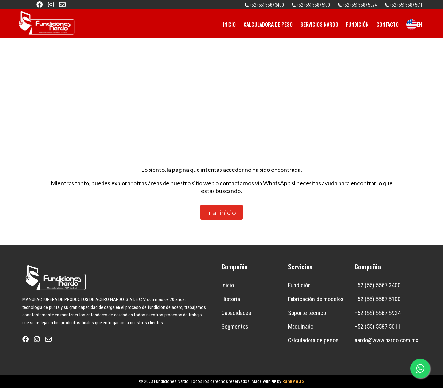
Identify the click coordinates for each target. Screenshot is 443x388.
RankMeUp (293, 381)
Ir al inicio (221, 212)
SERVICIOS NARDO (319, 24)
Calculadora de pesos (313, 340)
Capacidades (236, 312)
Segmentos (234, 326)
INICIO (229, 24)
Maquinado (300, 326)
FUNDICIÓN (357, 24)
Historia (230, 299)
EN (414, 24)
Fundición (299, 285)
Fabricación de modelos (316, 299)
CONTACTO (387, 24)
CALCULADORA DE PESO (268, 24)
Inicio (227, 285)
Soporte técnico (307, 312)
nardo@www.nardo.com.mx (386, 340)
